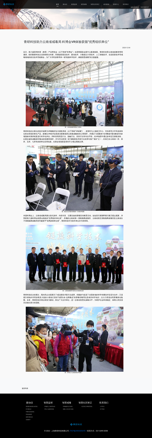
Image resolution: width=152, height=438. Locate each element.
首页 (57, 4)
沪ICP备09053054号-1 (78, 431)
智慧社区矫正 (95, 4)
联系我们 (126, 4)
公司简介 (102, 406)
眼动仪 (65, 4)
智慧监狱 (74, 4)
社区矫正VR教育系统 (86, 406)
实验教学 (28, 419)
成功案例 (106, 4)
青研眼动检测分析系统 (31, 406)
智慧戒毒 (84, 4)
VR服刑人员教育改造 (49, 406)
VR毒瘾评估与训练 (68, 406)
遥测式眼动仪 (29, 417)
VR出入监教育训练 (49, 409)
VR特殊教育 (29, 414)
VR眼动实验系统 (30, 411)
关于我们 (102, 409)
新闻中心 (116, 4)
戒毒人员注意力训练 (68, 409)
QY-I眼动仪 (28, 409)
